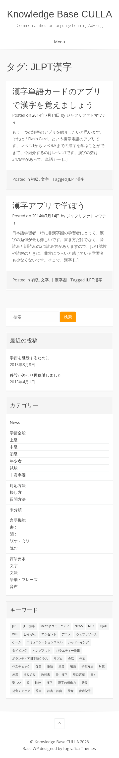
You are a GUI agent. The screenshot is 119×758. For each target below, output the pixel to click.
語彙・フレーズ (24, 579)
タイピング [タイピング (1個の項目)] (19, 650)
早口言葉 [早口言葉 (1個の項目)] (79, 675)
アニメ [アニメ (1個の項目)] (66, 634)
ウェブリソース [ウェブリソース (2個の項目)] (86, 634)
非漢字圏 (59, 280)
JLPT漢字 (76, 179)
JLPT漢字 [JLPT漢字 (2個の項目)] (29, 626)
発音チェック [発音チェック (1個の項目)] (21, 691)
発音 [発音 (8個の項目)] (84, 682)
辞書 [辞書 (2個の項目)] (39, 691)
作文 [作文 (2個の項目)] (82, 658)
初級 (35, 179)
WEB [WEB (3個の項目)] (15, 634)
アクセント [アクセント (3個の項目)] (48, 634)
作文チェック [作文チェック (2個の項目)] (21, 666)
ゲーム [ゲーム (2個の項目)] (16, 642)
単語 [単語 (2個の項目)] (50, 666)
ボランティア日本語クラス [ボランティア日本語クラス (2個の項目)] (30, 658)
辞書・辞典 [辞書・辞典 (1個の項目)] (54, 691)
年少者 (16, 461)
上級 (14, 440)
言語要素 (18, 558)
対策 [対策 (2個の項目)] (102, 666)
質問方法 (18, 499)
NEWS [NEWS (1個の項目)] (79, 626)
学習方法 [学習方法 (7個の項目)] (87, 666)
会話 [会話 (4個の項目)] (71, 658)
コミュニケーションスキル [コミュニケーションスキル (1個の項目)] (44, 642)
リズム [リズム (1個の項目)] (58, 658)
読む (14, 548)
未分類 (16, 509)
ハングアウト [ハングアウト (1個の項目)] (42, 650)
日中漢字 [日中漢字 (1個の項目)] (61, 675)
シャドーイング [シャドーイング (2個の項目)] (78, 642)
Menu (59, 42)
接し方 (16, 492)
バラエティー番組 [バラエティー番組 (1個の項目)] (68, 650)
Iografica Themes (79, 748)
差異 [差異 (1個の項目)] (15, 675)
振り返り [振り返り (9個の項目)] (30, 675)
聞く (14, 534)
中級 (14, 447)
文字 (45, 179)
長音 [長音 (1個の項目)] (70, 691)
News (15, 422)
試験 (14, 468)
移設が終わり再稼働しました (35, 375)
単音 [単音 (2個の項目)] (61, 666)
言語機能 (18, 520)
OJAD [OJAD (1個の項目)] (103, 626)
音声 (14, 586)
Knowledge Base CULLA (59, 14)
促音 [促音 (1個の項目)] (39, 666)
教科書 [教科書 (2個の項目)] (45, 675)
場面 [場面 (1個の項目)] (73, 666)
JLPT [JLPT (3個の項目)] (15, 626)
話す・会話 (20, 541)
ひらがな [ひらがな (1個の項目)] (30, 634)
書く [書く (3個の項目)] (93, 675)
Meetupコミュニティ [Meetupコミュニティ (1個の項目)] (55, 626)
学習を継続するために (30, 357)
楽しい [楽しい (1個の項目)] (16, 682)
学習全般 (18, 433)
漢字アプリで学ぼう (48, 205)
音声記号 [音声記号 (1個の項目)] (85, 691)
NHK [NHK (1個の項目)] (91, 626)
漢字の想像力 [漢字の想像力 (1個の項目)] (67, 682)
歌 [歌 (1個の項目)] (28, 682)
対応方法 (18, 485)
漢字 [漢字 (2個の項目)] (50, 682)
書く (14, 527)
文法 (14, 572)
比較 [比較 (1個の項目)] (38, 682)
